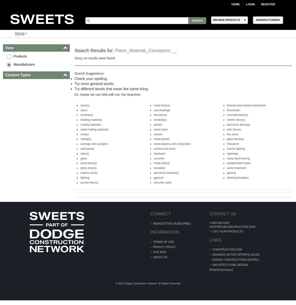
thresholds (233, 110)
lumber (84, 134)
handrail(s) (160, 119)
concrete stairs (163, 182)
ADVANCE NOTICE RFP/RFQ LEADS (235, 254)
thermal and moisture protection (246, 105)
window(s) (86, 115)
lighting (84, 177)
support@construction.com (232, 227)
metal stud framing (238, 158)
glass (83, 158)
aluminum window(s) (166, 173)
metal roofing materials (94, 129)
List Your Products (227, 231)
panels (158, 124)
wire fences (234, 129)
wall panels (87, 148)
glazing (231, 173)
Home (235, 4)
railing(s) (85, 139)
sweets (158, 134)
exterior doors (88, 173)
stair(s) (84, 153)
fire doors (233, 134)
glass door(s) (88, 168)
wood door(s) (88, 163)
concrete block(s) (237, 115)
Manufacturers (24, 64)
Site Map (159, 252)
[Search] (146, 20)
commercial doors (165, 148)
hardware (159, 153)
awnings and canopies (94, 144)
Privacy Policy (164, 247)
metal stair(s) (162, 163)
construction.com (227, 249)
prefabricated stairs (239, 163)
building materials (91, 119)
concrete (159, 158)
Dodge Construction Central (235, 259)
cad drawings (162, 110)
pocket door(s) (89, 182)
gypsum (158, 177)
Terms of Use (163, 242)
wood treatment (236, 168)
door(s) (84, 105)
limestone (233, 144)
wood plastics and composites (172, 144)
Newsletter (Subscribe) (172, 223)
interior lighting (236, 148)
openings (232, 153)
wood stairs (161, 129)
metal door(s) (162, 105)
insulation (160, 168)
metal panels (162, 139)
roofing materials (90, 124)
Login (250, 4)
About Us (160, 257)
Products (20, 56)
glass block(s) (235, 139)
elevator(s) (160, 115)
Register (268, 4)
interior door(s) (236, 119)
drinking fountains (238, 177)
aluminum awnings (238, 124)
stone (83, 110)
